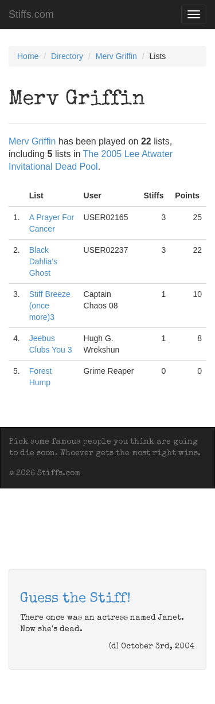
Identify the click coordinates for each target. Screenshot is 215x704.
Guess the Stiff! (75, 599)
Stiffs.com (31, 14)
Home (27, 56)
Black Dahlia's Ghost (43, 261)
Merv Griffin (116, 56)
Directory (67, 56)
